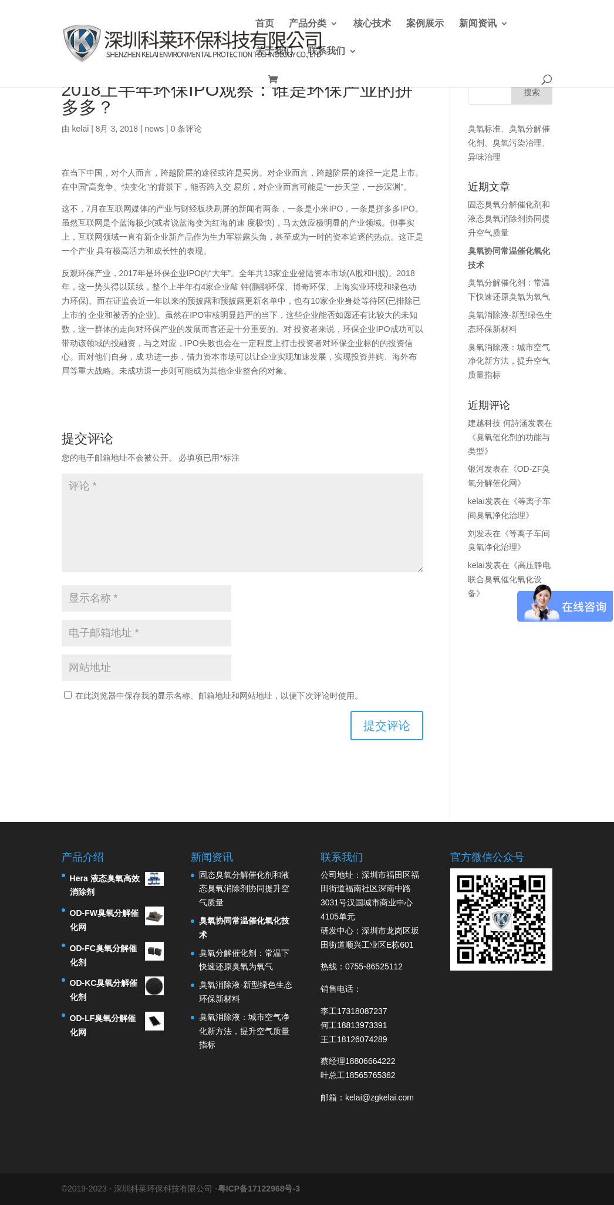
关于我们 (274, 51)
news (154, 128)
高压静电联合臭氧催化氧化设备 (509, 579)
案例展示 (425, 23)
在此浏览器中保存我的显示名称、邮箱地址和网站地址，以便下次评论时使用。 (219, 695)
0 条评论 (187, 128)
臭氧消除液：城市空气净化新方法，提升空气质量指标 (509, 361)
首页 (264, 23)
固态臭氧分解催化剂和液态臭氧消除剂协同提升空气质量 (509, 218)
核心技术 (372, 23)
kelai (80, 128)
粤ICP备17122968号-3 (259, 1188)
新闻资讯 (478, 23)
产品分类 (307, 23)
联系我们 (326, 51)
